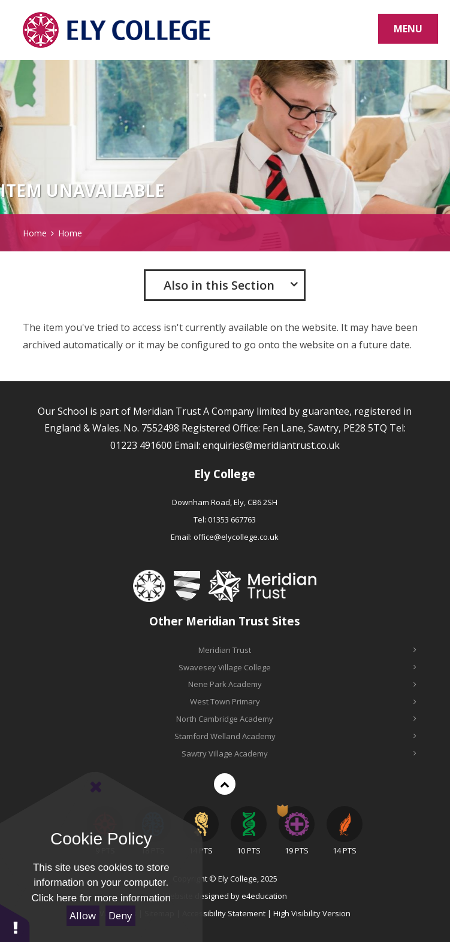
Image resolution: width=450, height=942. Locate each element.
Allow (83, 915)
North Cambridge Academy (296, 718)
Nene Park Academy (302, 684)
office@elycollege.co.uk (236, 536)
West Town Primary (303, 701)
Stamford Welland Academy (295, 736)
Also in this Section (219, 285)
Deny (120, 915)
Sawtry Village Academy (299, 753)
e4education (264, 896)
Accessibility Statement (223, 913)
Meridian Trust (307, 650)
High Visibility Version (312, 913)
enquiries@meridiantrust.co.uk (271, 445)
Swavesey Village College (297, 667)
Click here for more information (101, 898)
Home (35, 233)
